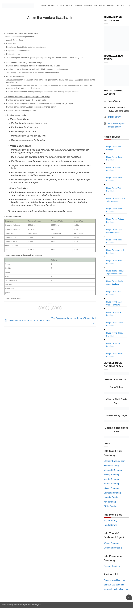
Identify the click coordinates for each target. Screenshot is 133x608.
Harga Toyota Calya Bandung (114, 158)
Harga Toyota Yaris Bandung (114, 189)
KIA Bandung (110, 502)
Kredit (69, 6)
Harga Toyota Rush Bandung (114, 210)
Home (43, 6)
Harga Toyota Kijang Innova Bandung (114, 230)
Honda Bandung (111, 466)
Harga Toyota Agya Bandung (114, 168)
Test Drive (99, 6)
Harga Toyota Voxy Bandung (113, 344)
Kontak (111, 6)
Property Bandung (112, 566)
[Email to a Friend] (50, 308)
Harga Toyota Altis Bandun (113, 313)
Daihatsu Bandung (112, 493)
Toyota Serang (110, 520)
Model (51, 6)
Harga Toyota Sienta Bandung (114, 324)
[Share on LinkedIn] (59, 308)
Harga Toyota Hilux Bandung (114, 241)
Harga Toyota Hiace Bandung (114, 262)
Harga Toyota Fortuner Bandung (115, 220)
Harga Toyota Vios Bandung (113, 293)
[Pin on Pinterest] (54, 308)
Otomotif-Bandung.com (114, 461)
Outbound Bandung (113, 548)
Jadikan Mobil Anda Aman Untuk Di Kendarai (27, 321)
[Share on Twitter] (45, 308)
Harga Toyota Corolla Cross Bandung (114, 282)
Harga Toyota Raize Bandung (114, 179)
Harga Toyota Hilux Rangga (114, 148)
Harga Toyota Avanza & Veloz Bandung (115, 199)
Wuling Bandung (111, 475)
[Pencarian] (130, 5)
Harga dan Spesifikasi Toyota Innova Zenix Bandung (115, 272)
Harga (60, 6)
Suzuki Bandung (111, 484)
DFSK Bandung (111, 506)
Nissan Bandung (111, 488)
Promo (78, 6)
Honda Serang (110, 525)
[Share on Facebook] (41, 308)
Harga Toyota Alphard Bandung (115, 251)
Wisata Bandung (111, 543)
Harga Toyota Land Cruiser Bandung (114, 303)
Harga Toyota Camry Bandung (114, 334)
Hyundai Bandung (112, 497)
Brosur (88, 6)
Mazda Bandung (111, 479)
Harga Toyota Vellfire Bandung (114, 355)
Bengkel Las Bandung (114, 585)
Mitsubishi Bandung (113, 470)
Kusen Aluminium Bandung (116, 589)
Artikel (121, 6)
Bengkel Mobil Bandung (115, 580)
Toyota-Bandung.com (9, 605)
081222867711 (114, 117)
